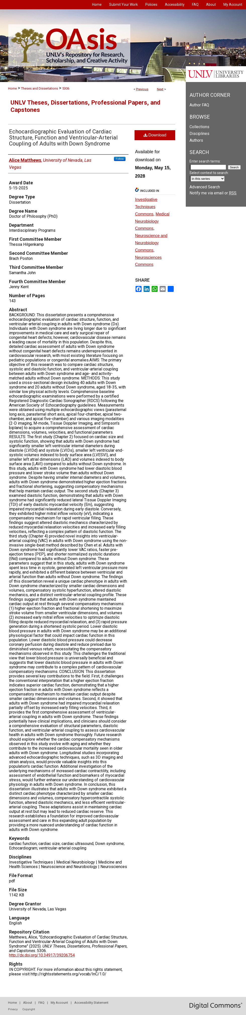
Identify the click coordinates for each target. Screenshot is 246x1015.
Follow (120, 158)
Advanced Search (205, 187)
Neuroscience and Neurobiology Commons (151, 242)
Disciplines (199, 133)
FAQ (41, 1002)
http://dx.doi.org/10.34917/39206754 (42, 955)
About (27, 1002)
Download (155, 135)
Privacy (13, 1009)
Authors (196, 140)
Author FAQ (199, 105)
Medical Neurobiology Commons (152, 221)
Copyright (28, 1009)
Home (12, 88)
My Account (59, 1002)
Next (160, 89)
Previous (142, 89)
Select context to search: (209, 173)
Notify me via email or (213, 193)
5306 (65, 88)
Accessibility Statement (91, 1002)
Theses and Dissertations (39, 88)
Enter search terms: (205, 161)
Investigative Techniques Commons (146, 206)
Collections (199, 126)
